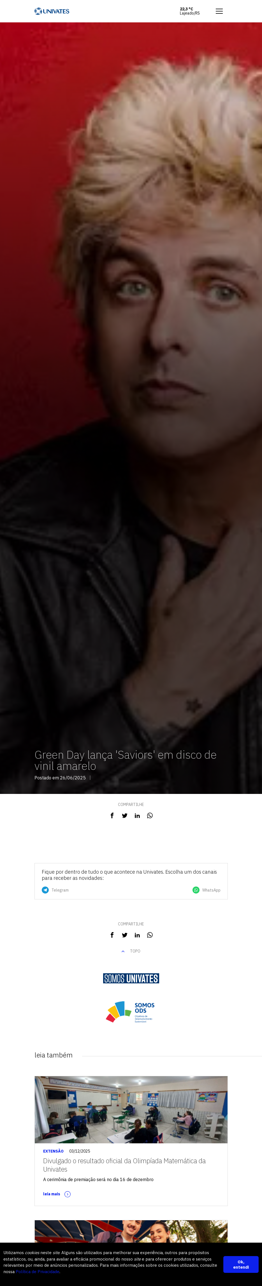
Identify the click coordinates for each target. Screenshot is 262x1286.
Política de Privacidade (37, 1271)
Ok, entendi (241, 1264)
